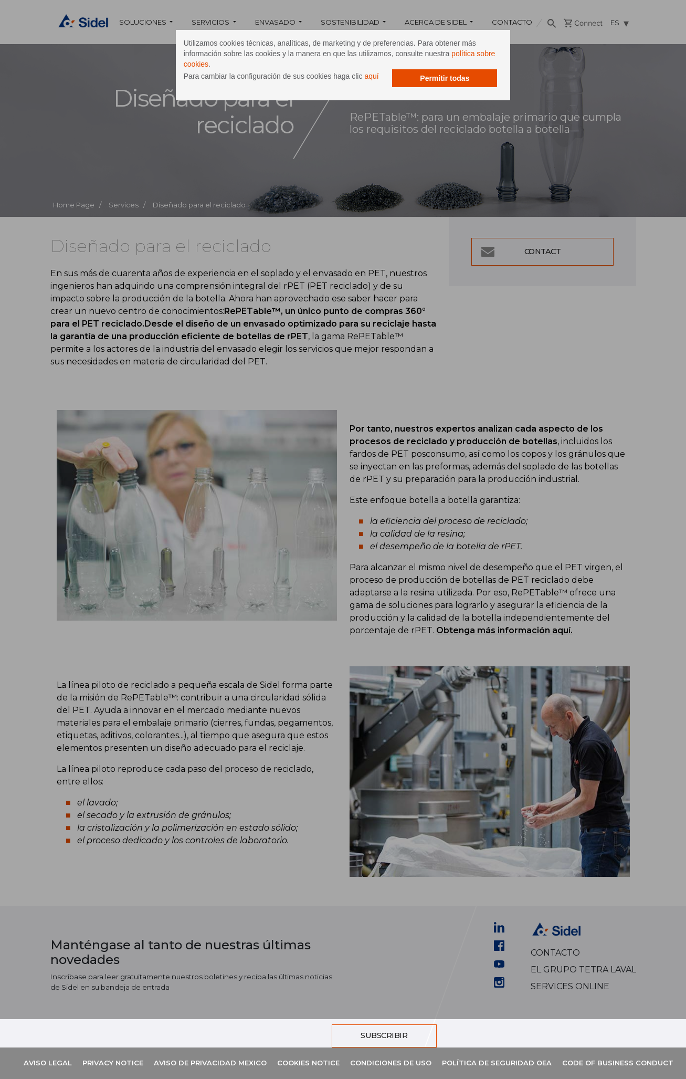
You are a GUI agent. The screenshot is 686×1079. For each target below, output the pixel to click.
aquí (381, 78)
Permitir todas (434, 92)
